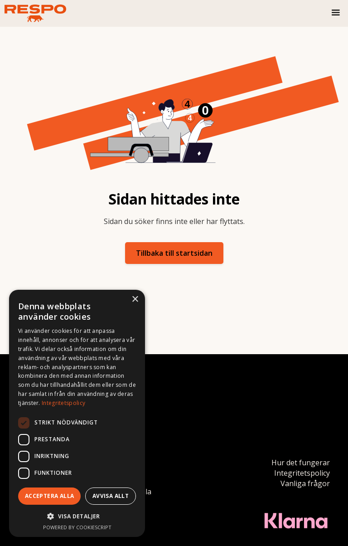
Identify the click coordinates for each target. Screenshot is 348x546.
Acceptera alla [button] (49, 496)
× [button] (134, 299)
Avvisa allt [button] (110, 496)
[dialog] (77, 413)
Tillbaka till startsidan (174, 253)
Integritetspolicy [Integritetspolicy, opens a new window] (63, 403)
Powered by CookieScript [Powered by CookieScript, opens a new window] (77, 527)
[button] (336, 13)
